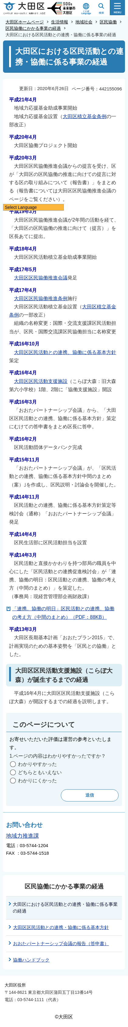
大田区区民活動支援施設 (40, 381)
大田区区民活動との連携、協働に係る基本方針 (65, 352)
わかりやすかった (37, 764)
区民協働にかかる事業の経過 (33, 28)
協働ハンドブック (31, 959)
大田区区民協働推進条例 (40, 298)
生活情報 (59, 21)
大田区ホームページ (24, 21)
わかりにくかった (37, 780)
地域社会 (83, 21)
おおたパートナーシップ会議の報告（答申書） (61, 943)
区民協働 (108, 21)
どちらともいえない (40, 772)
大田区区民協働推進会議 (40, 277)
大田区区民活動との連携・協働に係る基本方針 (61, 927)
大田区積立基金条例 (84, 116)
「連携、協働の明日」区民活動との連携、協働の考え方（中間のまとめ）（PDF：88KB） (63, 612)
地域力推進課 (22, 836)
